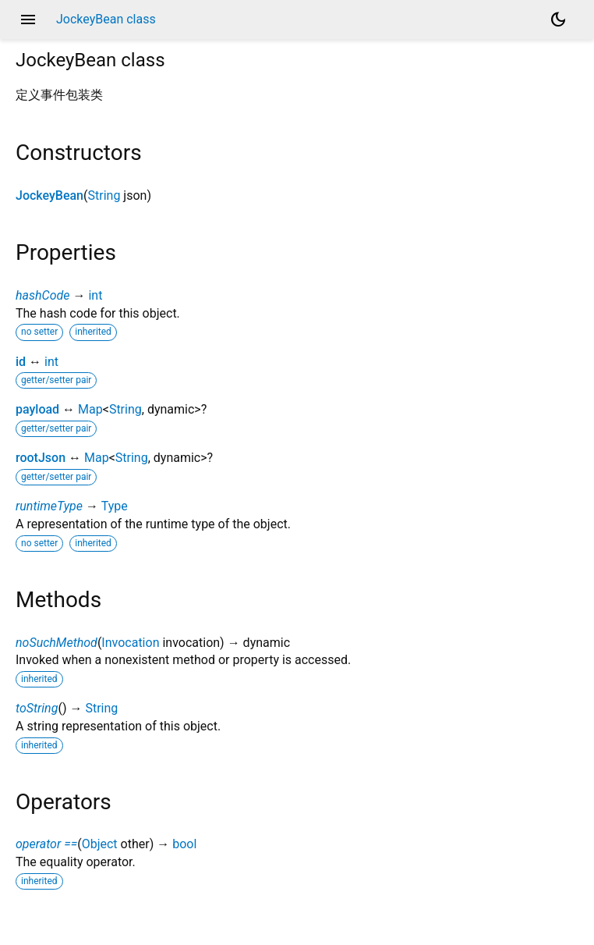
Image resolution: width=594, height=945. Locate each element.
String (104, 195)
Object (100, 844)
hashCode (42, 295)
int (95, 295)
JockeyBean (49, 195)
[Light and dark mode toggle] (558, 19)
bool (184, 844)
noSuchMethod (56, 642)
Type (114, 506)
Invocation (130, 642)
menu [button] (28, 19)
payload (37, 409)
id (21, 361)
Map (90, 409)
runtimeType (49, 506)
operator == (46, 844)
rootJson (40, 457)
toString (37, 708)
